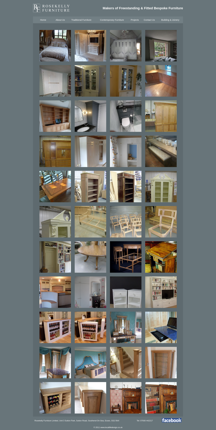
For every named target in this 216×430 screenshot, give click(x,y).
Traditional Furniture (81, 20)
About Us (60, 20)
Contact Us (149, 20)
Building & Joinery (170, 20)
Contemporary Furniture (112, 20)
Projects (135, 20)
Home (43, 20)
